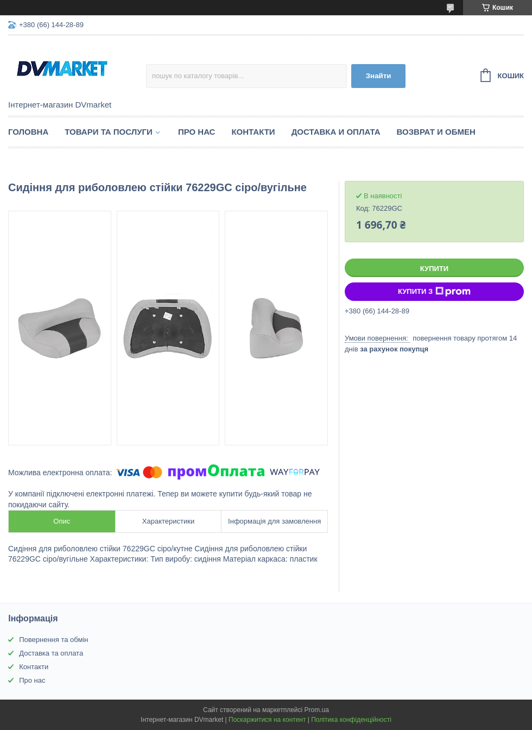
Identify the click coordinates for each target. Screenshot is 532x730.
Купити (434, 269)
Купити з (434, 292)
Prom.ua (317, 710)
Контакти (253, 132)
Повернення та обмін (53, 639)
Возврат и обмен (436, 132)
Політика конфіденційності (351, 719)
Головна (28, 132)
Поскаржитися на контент (267, 719)
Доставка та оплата (51, 653)
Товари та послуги (109, 132)
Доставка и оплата (336, 132)
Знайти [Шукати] (378, 76)
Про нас (197, 132)
